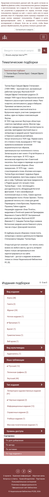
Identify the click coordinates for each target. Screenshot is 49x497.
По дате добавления (14, 440)
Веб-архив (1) (13, 341)
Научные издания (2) (17, 400)
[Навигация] (43, 37)
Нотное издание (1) (15, 317)
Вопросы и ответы (10, 479)
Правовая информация (22, 476)
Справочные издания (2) (17, 412)
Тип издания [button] (13, 385)
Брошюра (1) (13, 323)
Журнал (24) (12, 310)
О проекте (7, 476)
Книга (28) (11, 298)
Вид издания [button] (13, 292)
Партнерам (40, 479)
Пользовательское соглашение (24, 482)
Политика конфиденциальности (24, 485)
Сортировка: (9, 436)
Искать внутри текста (16, 55)
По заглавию (11, 449)
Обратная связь (38, 476)
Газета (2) (11, 304)
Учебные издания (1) (16, 419)
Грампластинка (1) (15, 335)
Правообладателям (27, 479)
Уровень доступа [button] (15, 431)
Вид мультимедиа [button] (15, 348)
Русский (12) (13, 366)
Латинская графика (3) (17, 372)
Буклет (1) (11, 329)
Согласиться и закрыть (24, 30)
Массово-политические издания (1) (22, 425)
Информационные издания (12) (20, 406)
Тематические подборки (14, 71)
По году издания (14, 454)
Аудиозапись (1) (14, 354)
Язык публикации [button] (15, 360)
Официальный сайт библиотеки (24, 488)
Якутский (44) (13, 378)
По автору (10, 445)
